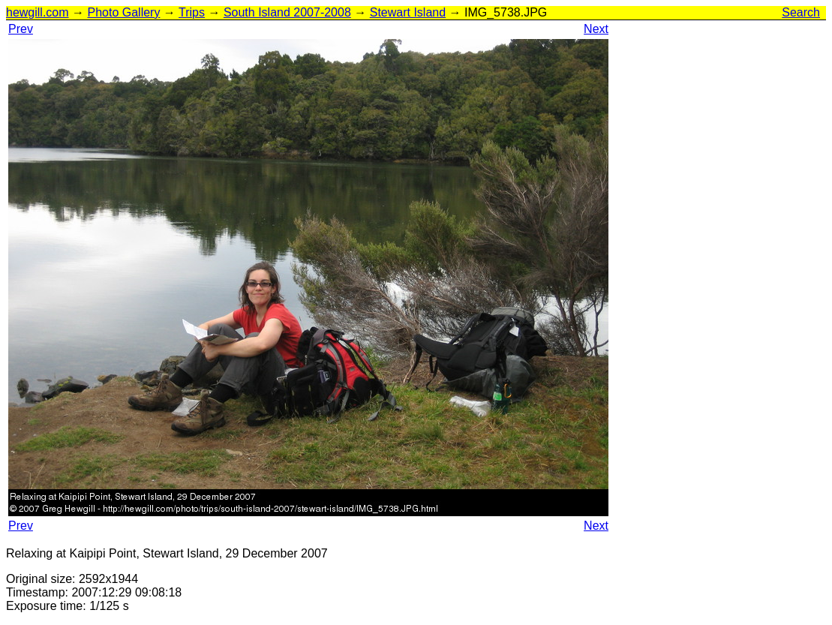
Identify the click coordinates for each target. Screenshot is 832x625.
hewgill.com (37, 12)
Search (801, 12)
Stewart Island (408, 12)
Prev (20, 29)
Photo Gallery (123, 12)
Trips (192, 12)
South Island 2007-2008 (287, 12)
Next (596, 29)
